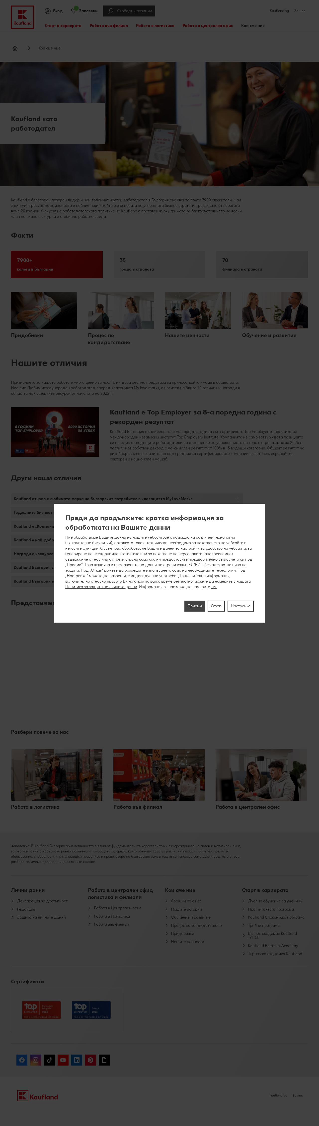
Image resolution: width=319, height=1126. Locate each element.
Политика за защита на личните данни (101, 586)
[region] (159, 563)
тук (214, 586)
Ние (69, 537)
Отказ (216, 606)
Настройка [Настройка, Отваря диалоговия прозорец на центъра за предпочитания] (240, 606)
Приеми (194, 606)
